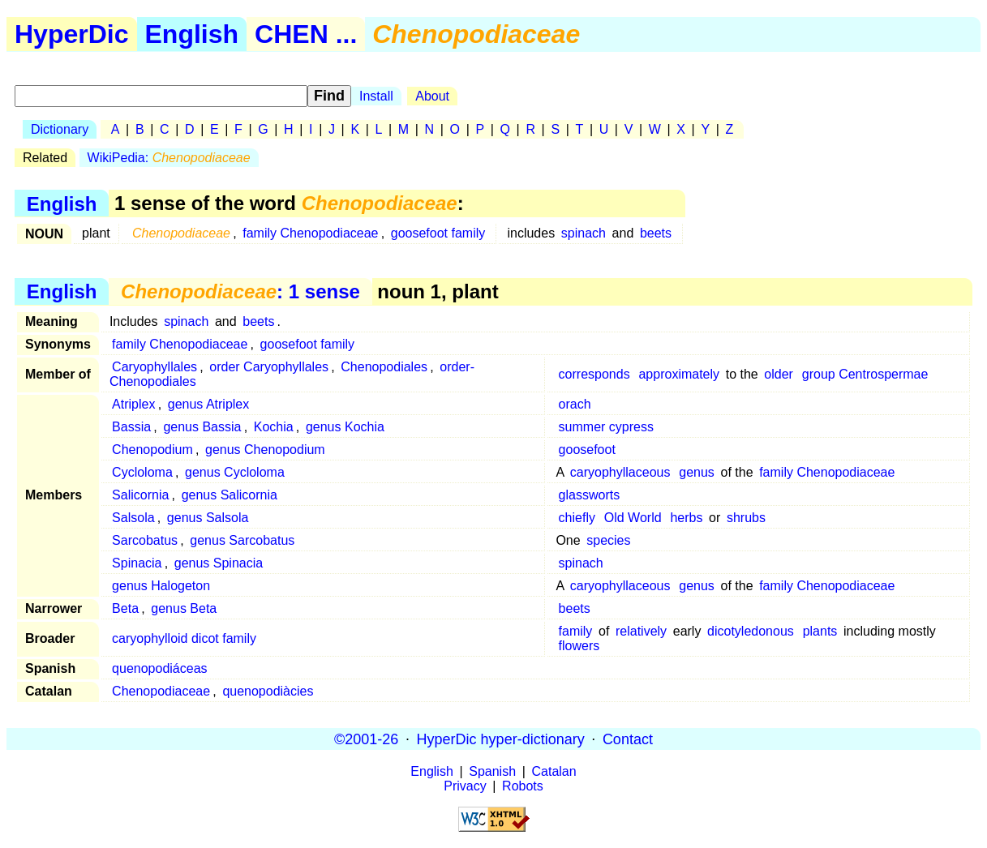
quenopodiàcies (267, 691)
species (608, 540)
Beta (125, 608)
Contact (628, 738)
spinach (583, 233)
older (778, 374)
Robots (522, 786)
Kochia (274, 427)
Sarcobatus (145, 540)
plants (820, 631)
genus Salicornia (229, 495)
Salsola (133, 518)
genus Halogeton (161, 586)
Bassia (131, 427)
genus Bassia (202, 427)
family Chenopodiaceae (310, 233)
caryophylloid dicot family (184, 638)
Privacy (465, 786)
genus (697, 472)
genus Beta (184, 608)
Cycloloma (142, 472)
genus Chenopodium (265, 449)
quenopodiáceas (159, 668)
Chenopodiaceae (161, 691)
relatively (641, 631)
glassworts (589, 495)
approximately (678, 374)
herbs (686, 518)
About (432, 96)
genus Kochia (345, 427)
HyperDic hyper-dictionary (501, 738)
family (576, 631)
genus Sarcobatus (242, 540)
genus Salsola (208, 518)
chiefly (577, 518)
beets (656, 233)
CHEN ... (306, 34)
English (192, 34)
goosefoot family (438, 233)
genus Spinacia (218, 563)
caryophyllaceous (620, 472)
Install (376, 96)
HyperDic (72, 34)
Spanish (492, 771)
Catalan (554, 771)
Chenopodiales (384, 367)
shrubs (746, 518)
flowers (579, 646)
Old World (633, 518)
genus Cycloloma (235, 472)
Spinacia (136, 563)
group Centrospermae (865, 374)
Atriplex (133, 404)
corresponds (594, 374)
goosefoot (587, 449)
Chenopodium (152, 449)
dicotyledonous (750, 631)
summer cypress (606, 427)
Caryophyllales (154, 367)
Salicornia (140, 495)
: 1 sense (240, 291)
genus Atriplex (209, 404)
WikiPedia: (169, 158)
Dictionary (59, 129)
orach (575, 404)
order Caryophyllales (268, 367)
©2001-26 (366, 738)
